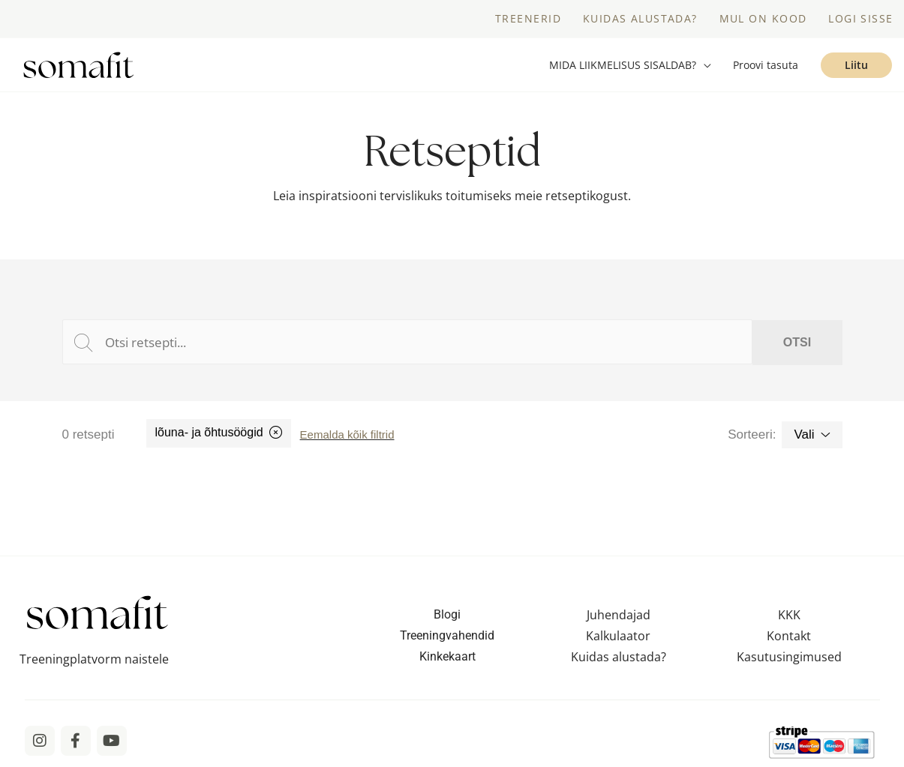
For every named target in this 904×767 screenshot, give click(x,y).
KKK (789, 615)
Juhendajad (618, 615)
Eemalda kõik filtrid (347, 434)
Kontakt (789, 636)
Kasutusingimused (789, 657)
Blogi (447, 614)
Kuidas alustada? (618, 657)
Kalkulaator (618, 636)
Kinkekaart (447, 656)
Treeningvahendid (447, 635)
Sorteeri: (752, 434)
